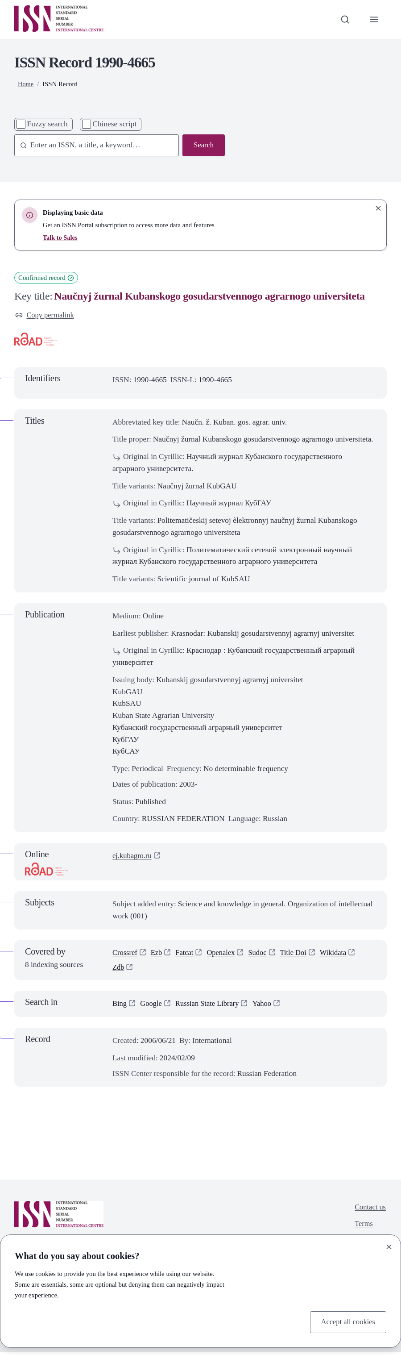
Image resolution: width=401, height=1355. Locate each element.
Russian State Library (211, 1006)
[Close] (389, 1246)
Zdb (118, 969)
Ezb (158, 954)
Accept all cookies (346, 1321)
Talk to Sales (61, 237)
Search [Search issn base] (203, 145)
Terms (362, 1227)
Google (152, 1006)
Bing (120, 1006)
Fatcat (187, 954)
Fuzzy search (47, 124)
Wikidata (341, 954)
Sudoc (262, 954)
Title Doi (299, 954)
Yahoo (268, 1006)
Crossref (125, 954)
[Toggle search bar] (344, 19)
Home (26, 84)
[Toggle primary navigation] (373, 19)
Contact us (369, 1210)
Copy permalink (46, 315)
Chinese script (114, 124)
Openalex (225, 954)
